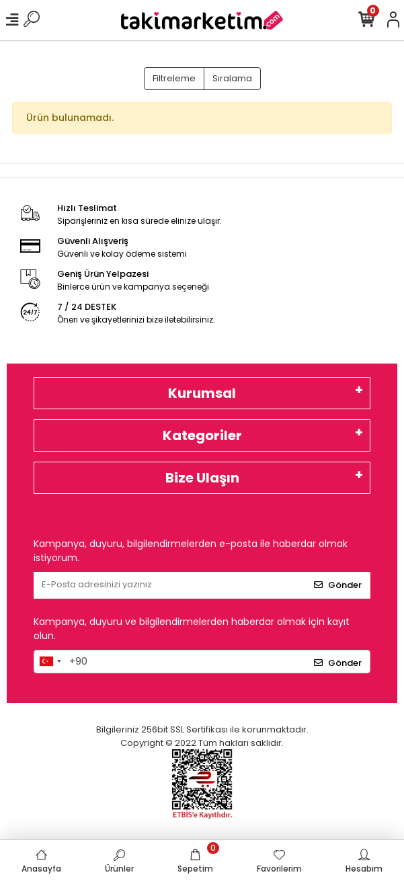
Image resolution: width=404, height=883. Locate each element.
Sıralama (232, 78)
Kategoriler (202, 435)
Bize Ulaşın (202, 477)
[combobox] (49, 661)
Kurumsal (202, 393)
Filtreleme (174, 78)
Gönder (338, 585)
